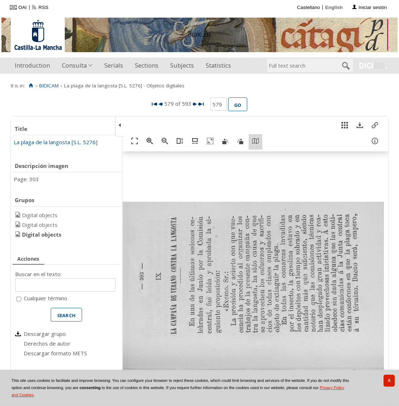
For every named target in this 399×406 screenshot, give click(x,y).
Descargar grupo (45, 333)
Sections (146, 65)
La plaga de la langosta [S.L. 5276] (56, 142)
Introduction (32, 65)
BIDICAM (49, 85)
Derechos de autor (47, 343)
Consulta (74, 65)
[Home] (31, 85)
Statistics (218, 65)
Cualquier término (45, 298)
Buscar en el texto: (38, 274)
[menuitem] (34, 66)
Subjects (182, 65)
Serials (113, 65)
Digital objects (40, 215)
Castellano (308, 7)
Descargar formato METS (55, 353)
